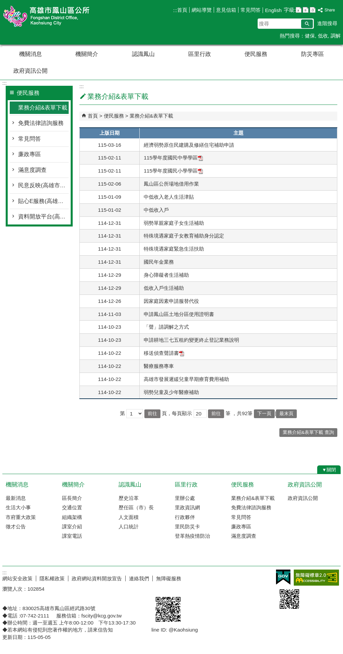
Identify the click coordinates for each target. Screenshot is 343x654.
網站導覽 (202, 10)
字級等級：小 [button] (298, 10)
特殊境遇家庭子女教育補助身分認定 (184, 236)
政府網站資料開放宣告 (97, 578)
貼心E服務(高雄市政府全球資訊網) (43, 201)
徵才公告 (16, 526)
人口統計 (129, 526)
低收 (323, 36)
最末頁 (286, 413)
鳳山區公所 (59, 16)
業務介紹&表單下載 (42, 108)
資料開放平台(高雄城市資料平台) (43, 216)
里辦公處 (185, 498)
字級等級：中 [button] (305, 10)
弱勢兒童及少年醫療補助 (171, 392)
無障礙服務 (168, 578)
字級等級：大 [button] (313, 10)
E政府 (283, 577)
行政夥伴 (185, 517)
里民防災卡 (187, 526)
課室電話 (72, 536)
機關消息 (30, 54)
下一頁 (264, 413)
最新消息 (16, 498)
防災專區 (312, 54)
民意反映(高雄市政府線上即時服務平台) (43, 185)
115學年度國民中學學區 (173, 157)
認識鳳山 (143, 54)
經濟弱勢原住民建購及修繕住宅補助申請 (189, 145)
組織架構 (72, 517)
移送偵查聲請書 (164, 353)
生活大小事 (18, 507)
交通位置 (72, 507)
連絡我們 (139, 578)
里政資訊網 (187, 507)
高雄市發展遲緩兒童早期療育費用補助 (186, 379)
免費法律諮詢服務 (41, 123)
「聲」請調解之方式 (166, 327)
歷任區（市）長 (136, 507)
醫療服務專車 (159, 366)
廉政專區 (29, 154)
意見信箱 (226, 10)
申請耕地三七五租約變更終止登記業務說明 (191, 340)
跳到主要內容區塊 (3, 3)
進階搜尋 (327, 23)
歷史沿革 (129, 498)
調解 (336, 36)
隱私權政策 (52, 578)
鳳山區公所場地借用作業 (171, 184)
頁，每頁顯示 (177, 413)
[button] (307, 23)
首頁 (182, 10)
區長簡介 (72, 498)
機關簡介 (86, 54)
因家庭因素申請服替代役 (171, 301)
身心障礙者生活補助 (166, 275)
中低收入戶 (156, 210)
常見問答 (251, 10)
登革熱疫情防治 (192, 536)
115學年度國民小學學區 (173, 171)
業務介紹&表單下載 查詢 (308, 432)
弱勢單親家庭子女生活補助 (174, 223)
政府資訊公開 (30, 71)
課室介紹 (72, 526)
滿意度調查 (32, 170)
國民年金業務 (159, 262)
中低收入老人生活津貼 (169, 197)
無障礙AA (316, 578)
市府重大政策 (21, 517)
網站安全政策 (17, 578)
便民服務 (256, 54)
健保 (310, 36)
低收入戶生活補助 (164, 288)
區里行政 (199, 54)
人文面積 (129, 517)
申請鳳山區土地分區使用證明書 (179, 314)
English (273, 10)
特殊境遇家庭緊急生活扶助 (174, 249)
